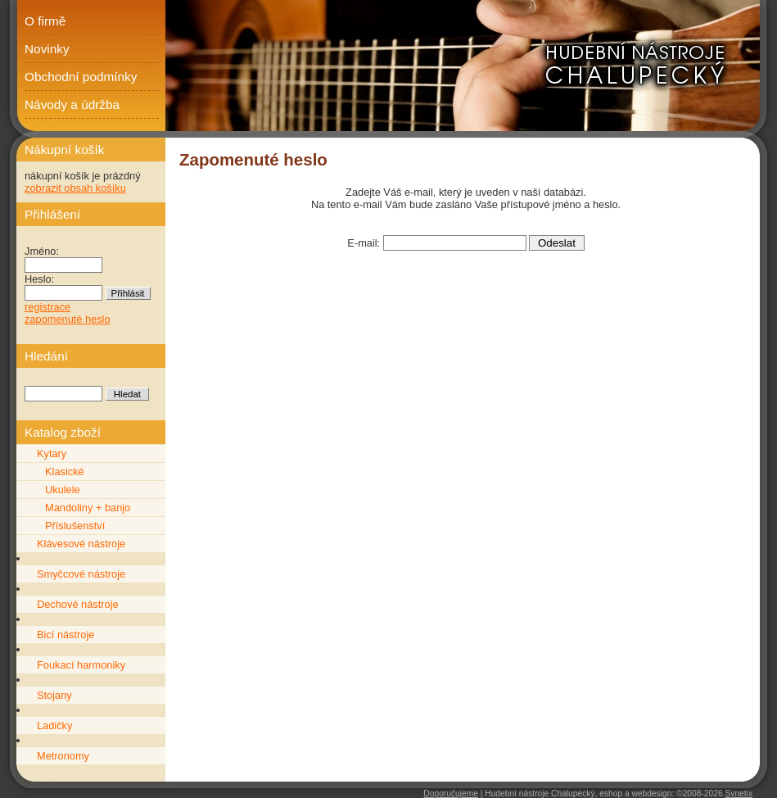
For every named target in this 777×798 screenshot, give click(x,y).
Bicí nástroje (65, 634)
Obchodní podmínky (81, 77)
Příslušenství (75, 525)
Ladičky (54, 725)
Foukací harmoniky (81, 665)
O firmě (45, 21)
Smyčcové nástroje (81, 574)
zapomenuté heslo (68, 319)
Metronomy (63, 756)
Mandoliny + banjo (87, 507)
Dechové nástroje (78, 604)
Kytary (51, 453)
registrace (47, 307)
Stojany (54, 695)
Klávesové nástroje (81, 543)
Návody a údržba (72, 104)
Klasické (64, 471)
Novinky (47, 49)
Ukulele (62, 489)
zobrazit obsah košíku (75, 188)
